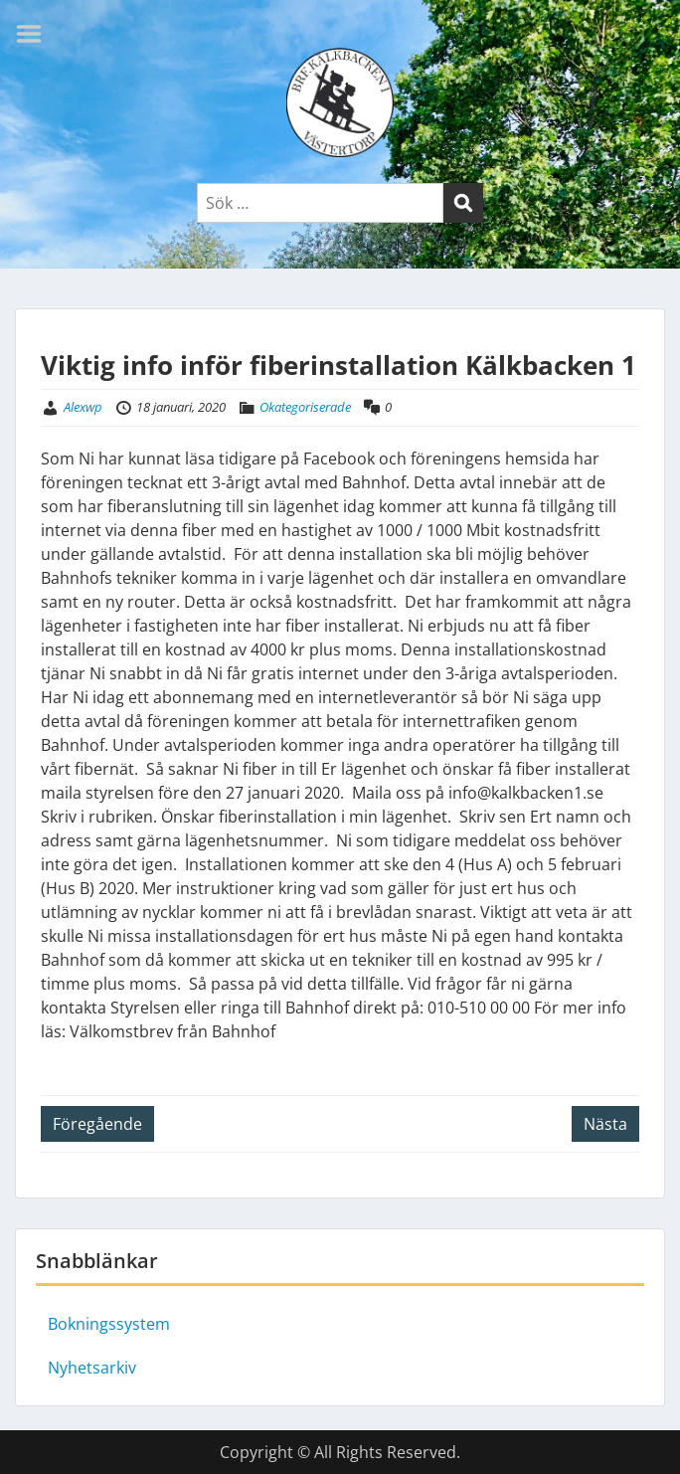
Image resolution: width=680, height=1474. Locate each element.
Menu (36, 34)
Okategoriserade (305, 407)
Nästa (605, 1124)
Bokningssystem (109, 1324)
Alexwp (83, 407)
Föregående (97, 1124)
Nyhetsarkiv (92, 1368)
